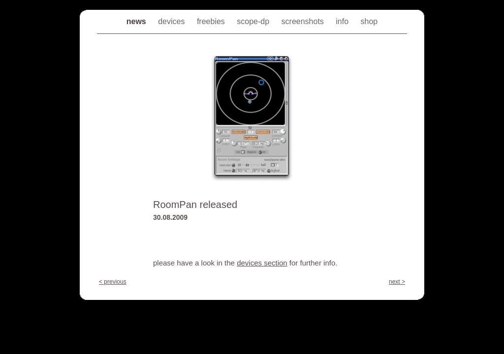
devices (172, 21)
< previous (112, 281)
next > (397, 281)
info (343, 21)
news (137, 21)
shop (369, 21)
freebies (212, 21)
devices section (262, 263)
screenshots (304, 21)
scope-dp (254, 21)
